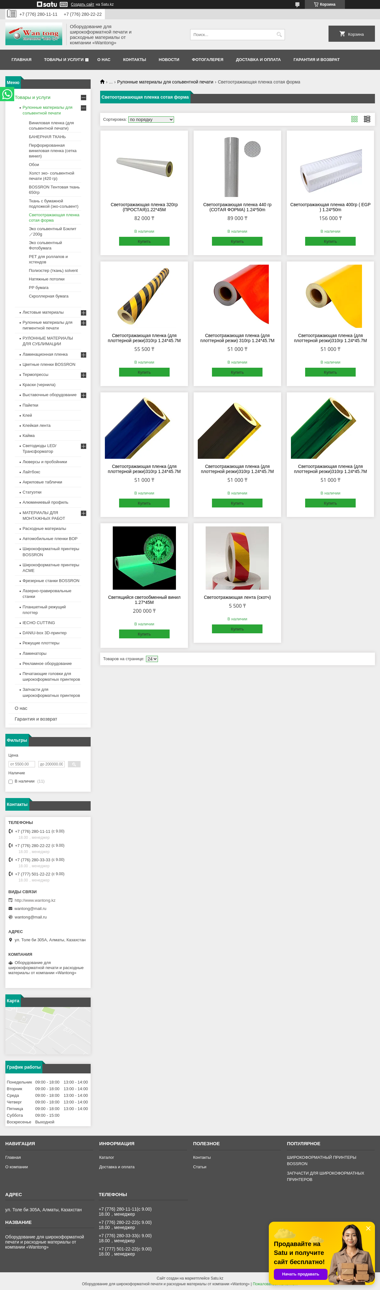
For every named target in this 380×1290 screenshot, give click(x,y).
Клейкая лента (37, 425)
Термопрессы (36, 374)
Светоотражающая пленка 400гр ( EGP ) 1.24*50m (330, 207)
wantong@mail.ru (30, 908)
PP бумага (39, 287)
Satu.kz (217, 1278)
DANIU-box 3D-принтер (45, 632)
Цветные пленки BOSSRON (49, 364)
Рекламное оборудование (47, 663)
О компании (16, 1166)
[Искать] (279, 34)
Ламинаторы (35, 653)
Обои (34, 164)
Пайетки (31, 405)
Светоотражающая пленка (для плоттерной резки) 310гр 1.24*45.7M (237, 338)
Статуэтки (32, 492)
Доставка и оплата (258, 59)
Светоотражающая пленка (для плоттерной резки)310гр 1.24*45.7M (144, 338)
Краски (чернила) (39, 384)
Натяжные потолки (47, 279)
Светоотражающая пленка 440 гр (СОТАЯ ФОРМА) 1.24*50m (237, 207)
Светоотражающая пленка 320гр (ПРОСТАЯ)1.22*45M (144, 207)
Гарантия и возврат (316, 59)
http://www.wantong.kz (35, 900)
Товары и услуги (64, 59)
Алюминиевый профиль (46, 502)
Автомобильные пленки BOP (50, 538)
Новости (169, 59)
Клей (27, 415)
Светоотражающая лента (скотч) (237, 597)
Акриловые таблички (42, 482)
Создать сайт (82, 4)
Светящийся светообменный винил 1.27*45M (144, 600)
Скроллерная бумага (49, 296)
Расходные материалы (44, 528)
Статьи (199, 1166)
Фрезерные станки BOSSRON (51, 580)
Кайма (29, 435)
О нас (104, 59)
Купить (144, 241)
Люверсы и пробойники (45, 461)
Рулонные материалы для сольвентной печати (165, 81)
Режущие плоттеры (41, 643)
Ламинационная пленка (45, 354)
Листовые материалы (43, 312)
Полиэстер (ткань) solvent (53, 270)
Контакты (134, 59)
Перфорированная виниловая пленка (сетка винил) (53, 150)
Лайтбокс (31, 472)
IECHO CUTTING (39, 622)
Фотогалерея (208, 59)
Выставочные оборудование (50, 394)
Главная (22, 59)
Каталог (106, 1157)
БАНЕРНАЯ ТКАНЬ (47, 136)
